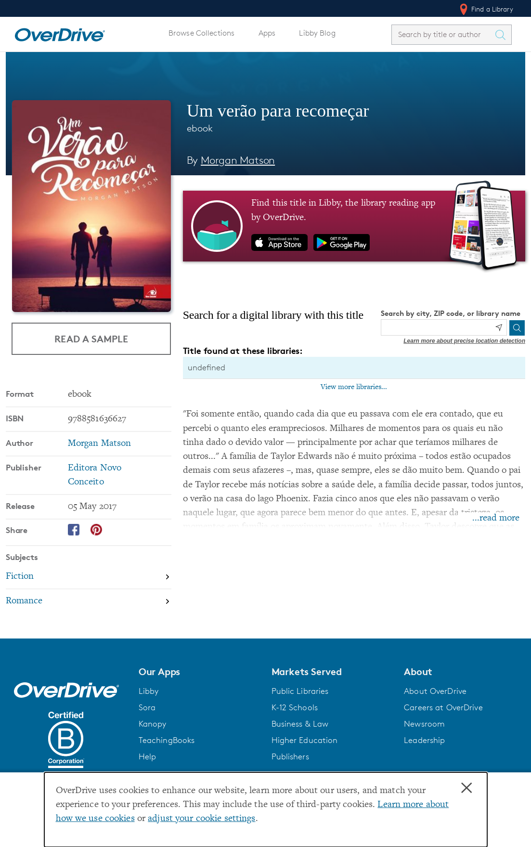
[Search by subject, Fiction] (88, 577)
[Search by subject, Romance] (88, 601)
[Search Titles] (502, 34)
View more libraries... (354, 387)
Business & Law (300, 724)
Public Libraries (300, 691)
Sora (147, 707)
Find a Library (485, 9)
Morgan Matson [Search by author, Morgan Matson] (238, 160)
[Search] (517, 328)
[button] (199, 672)
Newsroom (424, 724)
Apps (267, 33)
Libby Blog (317, 33)
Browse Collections (201, 33)
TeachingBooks (167, 740)
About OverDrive (435, 691)
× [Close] (466, 788)
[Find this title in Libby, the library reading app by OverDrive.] (354, 226)
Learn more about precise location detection (464, 341)
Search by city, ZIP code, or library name (450, 313)
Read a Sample (91, 339)
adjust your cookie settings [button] (201, 818)
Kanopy (153, 724)
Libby (149, 691)
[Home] (59, 33)
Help (147, 756)
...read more (495, 518)
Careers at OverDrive (443, 707)
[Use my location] (498, 327)
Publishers (290, 756)
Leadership (424, 740)
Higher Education (305, 740)
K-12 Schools (295, 707)
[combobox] (443, 34)
